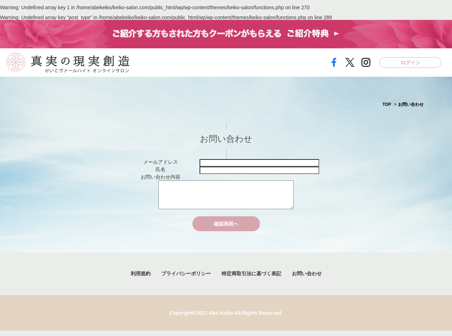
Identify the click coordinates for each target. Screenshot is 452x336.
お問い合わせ (411, 104)
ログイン (410, 62)
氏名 (160, 169)
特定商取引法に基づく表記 (251, 279)
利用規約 (141, 279)
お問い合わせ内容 (160, 177)
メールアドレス (160, 162)
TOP (386, 104)
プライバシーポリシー (186, 279)
